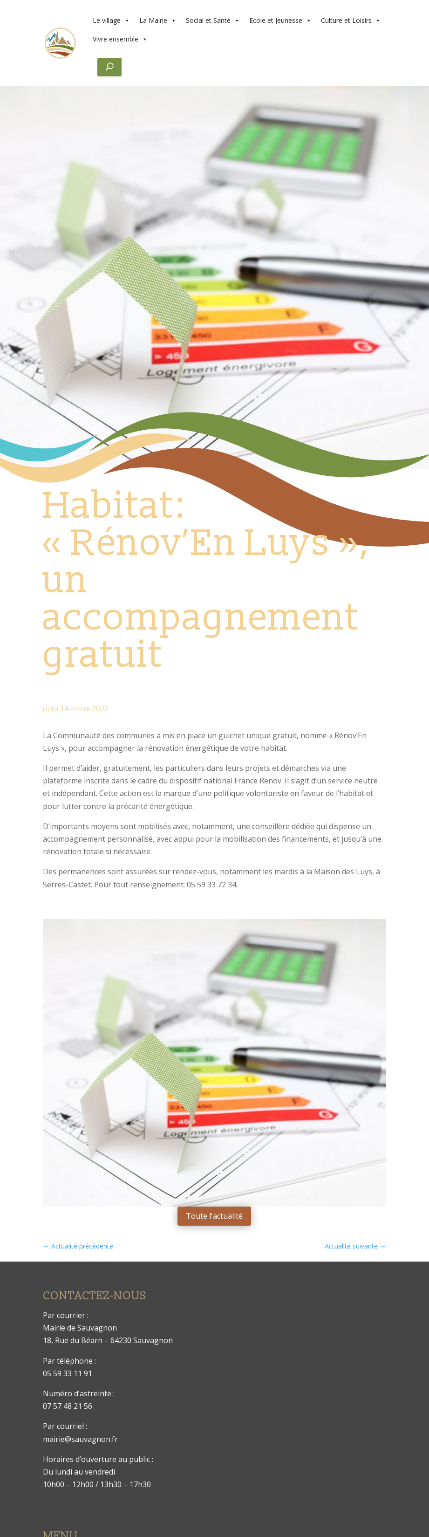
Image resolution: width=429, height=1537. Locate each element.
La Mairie (158, 20)
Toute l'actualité (214, 1216)
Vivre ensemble (120, 39)
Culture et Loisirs (351, 20)
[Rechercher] (109, 67)
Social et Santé (213, 20)
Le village (111, 20)
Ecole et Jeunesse (280, 20)
